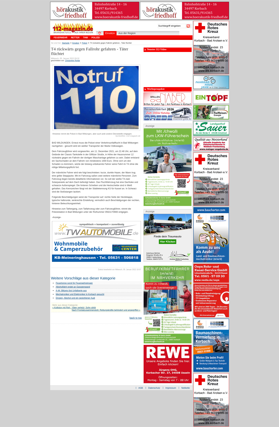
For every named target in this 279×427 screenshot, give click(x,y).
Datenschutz (154, 388)
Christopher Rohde (72, 61)
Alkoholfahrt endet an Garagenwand (73, 287)
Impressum (170, 388)
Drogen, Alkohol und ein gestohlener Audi (75, 298)
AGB (140, 388)
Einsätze (75, 43)
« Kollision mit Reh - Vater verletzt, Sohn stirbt (74, 307)
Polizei (84, 43)
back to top (136, 317)
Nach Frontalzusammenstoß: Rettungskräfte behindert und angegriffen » (106, 310)
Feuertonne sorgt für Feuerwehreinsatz (74, 283)
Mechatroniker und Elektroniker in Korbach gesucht (80, 294)
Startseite (65, 43)
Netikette (185, 388)
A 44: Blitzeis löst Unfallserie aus (71, 290)
